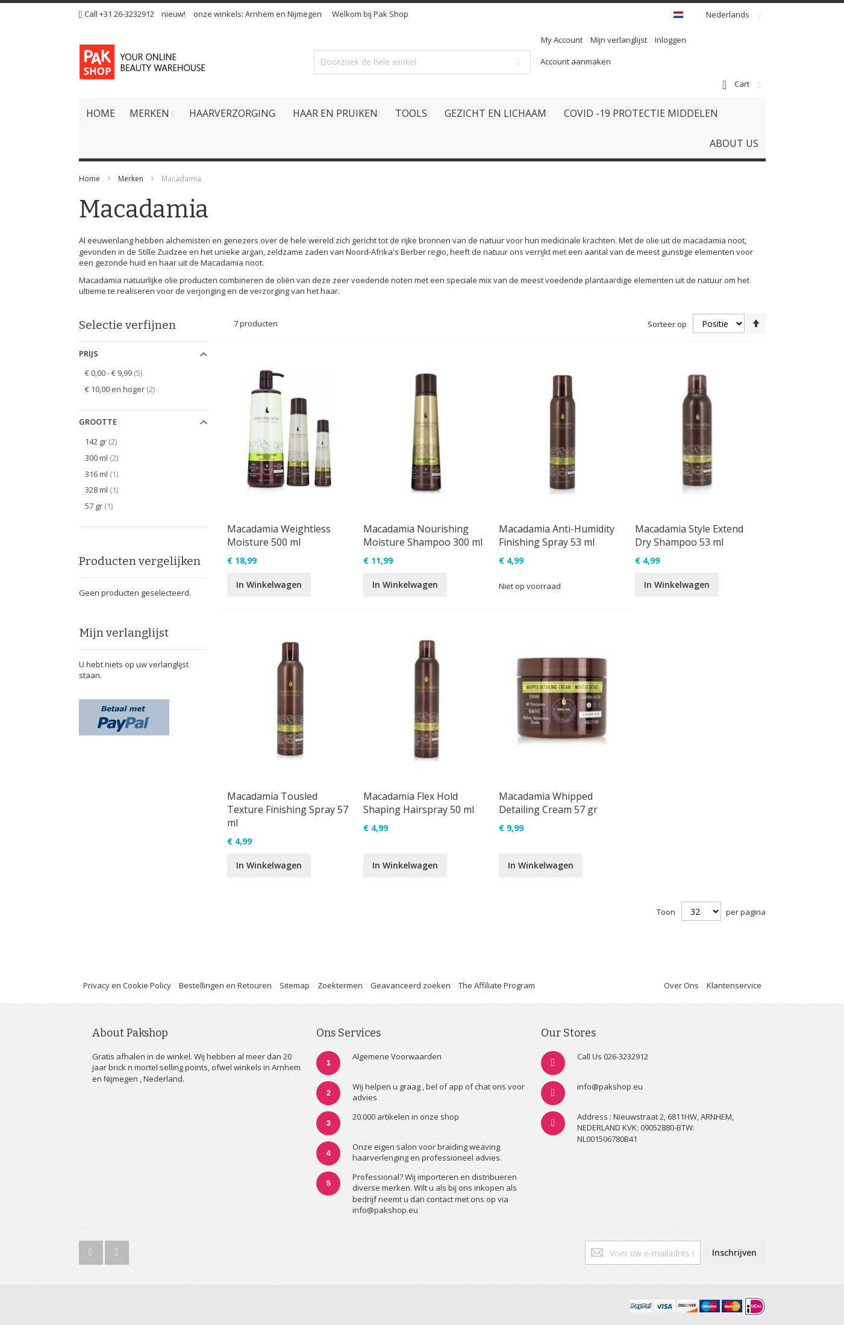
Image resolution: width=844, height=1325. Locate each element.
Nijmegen (304, 13)
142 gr (109, 441)
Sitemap (295, 985)
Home (89, 178)
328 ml (108, 489)
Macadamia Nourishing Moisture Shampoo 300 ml (423, 535)
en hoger (128, 388)
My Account (562, 39)
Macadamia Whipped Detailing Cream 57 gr (548, 803)
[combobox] (422, 62)
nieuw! (173, 13)
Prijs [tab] (88, 353)
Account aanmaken (575, 61)
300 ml (110, 457)
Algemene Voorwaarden (397, 1056)
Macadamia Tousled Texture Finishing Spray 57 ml (287, 809)
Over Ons (681, 985)
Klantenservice (734, 985)
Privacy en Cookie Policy (127, 985)
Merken (130, 178)
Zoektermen (340, 985)
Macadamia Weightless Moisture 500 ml (279, 535)
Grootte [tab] (98, 421)
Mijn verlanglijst (618, 39)
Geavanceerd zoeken (410, 985)
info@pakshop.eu (610, 1086)
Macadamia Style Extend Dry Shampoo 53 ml (689, 535)
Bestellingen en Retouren (225, 985)
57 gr (105, 505)
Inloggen (670, 39)
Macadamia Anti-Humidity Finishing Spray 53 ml (556, 535)
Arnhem (259, 13)
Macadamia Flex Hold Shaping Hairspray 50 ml (418, 803)
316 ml (108, 473)
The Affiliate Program (496, 985)
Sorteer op (667, 324)
